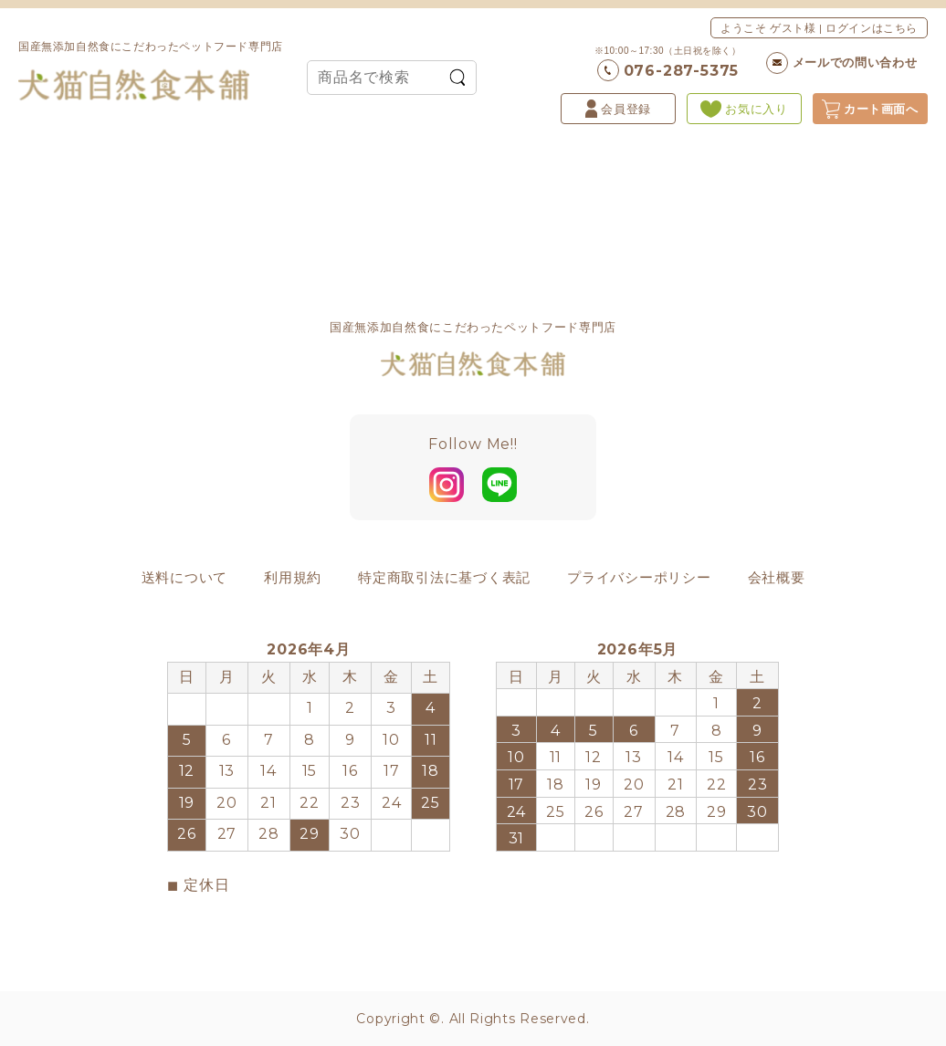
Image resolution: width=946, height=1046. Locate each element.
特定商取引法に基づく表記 (444, 577)
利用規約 (292, 577)
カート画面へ (870, 109)
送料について (185, 577)
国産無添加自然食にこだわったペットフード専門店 (150, 70)
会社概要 (776, 577)
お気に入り (743, 109)
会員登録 (618, 108)
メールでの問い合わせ (842, 63)
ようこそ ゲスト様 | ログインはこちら (819, 28)
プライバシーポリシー (639, 577)
